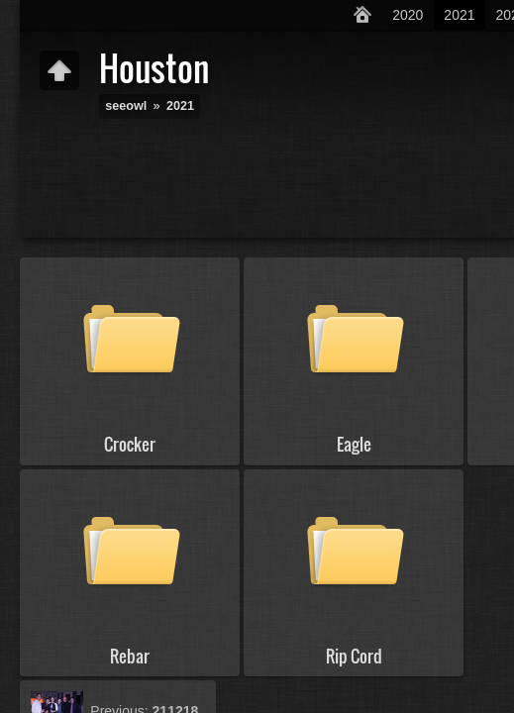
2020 (407, 15)
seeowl (126, 106)
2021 (459, 15)
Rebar (130, 656)
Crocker (129, 444)
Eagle (354, 444)
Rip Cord (354, 656)
